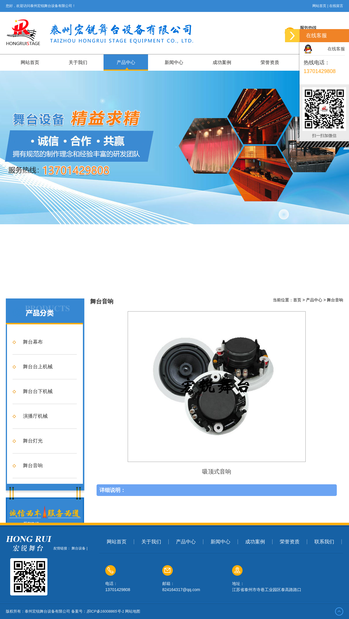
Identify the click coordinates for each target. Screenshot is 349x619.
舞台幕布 (33, 413)
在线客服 (336, 48)
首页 (297, 371)
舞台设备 (79, 548)
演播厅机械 (35, 487)
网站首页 (319, 6)
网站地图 (132, 611)
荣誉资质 (270, 62)
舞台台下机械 (38, 462)
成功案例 (222, 62)
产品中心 (126, 62)
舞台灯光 (33, 512)
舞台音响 (335, 371)
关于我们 (78, 62)
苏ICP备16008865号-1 (105, 611)
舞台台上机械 (38, 438)
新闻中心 (174, 62)
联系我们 (324, 542)
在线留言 (336, 6)
